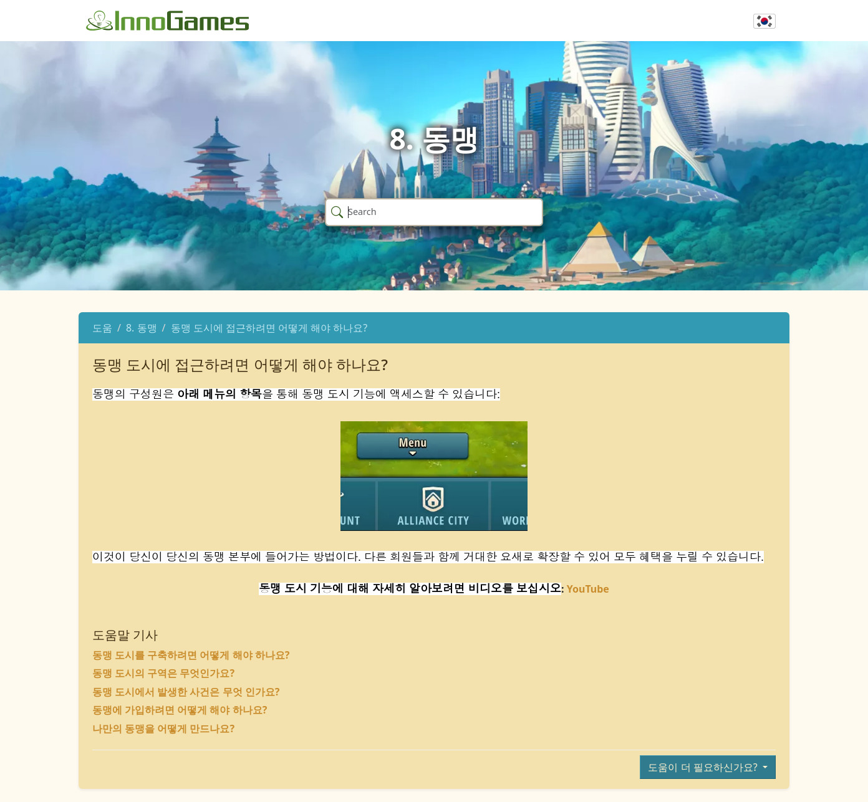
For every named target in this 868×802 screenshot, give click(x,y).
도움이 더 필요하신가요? (704, 767)
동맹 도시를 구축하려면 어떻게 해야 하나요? (190, 655)
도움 (102, 328)
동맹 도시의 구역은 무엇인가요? (163, 673)
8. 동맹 (141, 328)
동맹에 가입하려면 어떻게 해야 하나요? (179, 710)
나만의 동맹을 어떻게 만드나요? (163, 728)
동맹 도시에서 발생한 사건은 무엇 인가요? (185, 692)
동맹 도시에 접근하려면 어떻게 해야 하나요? (269, 328)
